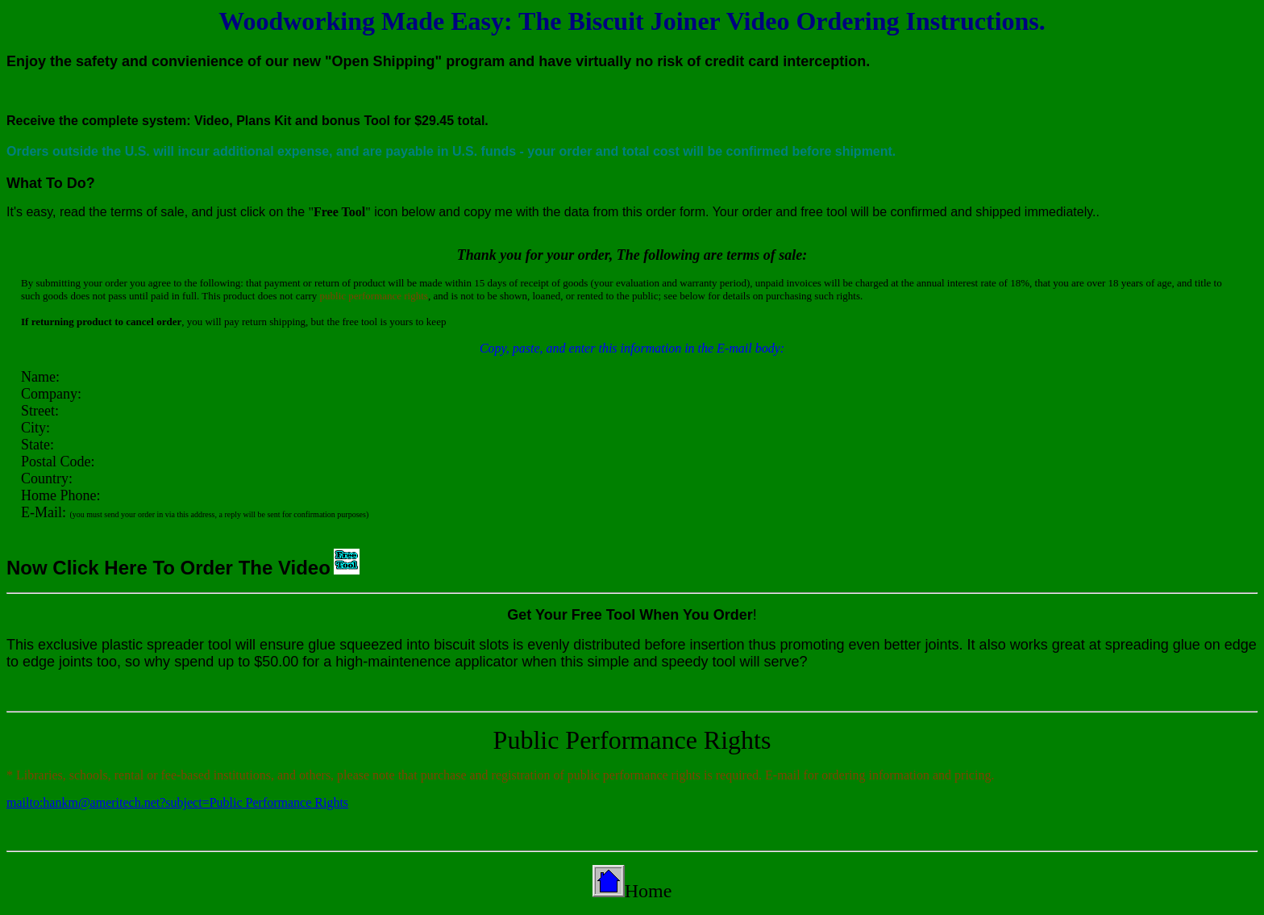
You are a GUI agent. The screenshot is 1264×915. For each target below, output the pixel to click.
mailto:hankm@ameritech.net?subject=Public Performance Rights (177, 802)
